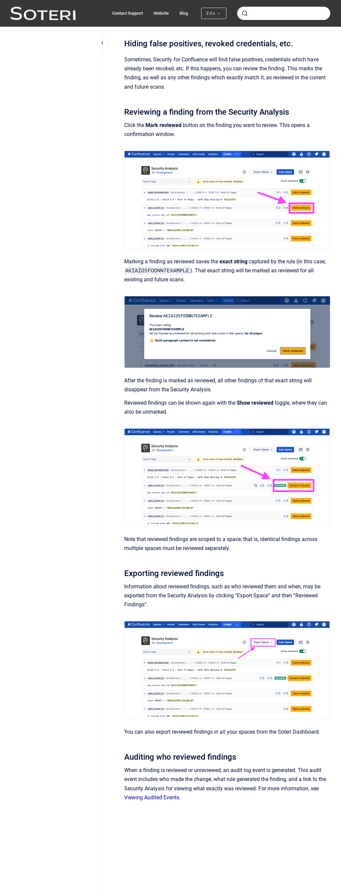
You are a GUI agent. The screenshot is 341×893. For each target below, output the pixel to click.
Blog (183, 13)
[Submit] (244, 13)
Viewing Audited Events (151, 797)
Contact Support (127, 13)
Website (161, 13)
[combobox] (283, 13)
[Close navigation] (102, 43)
